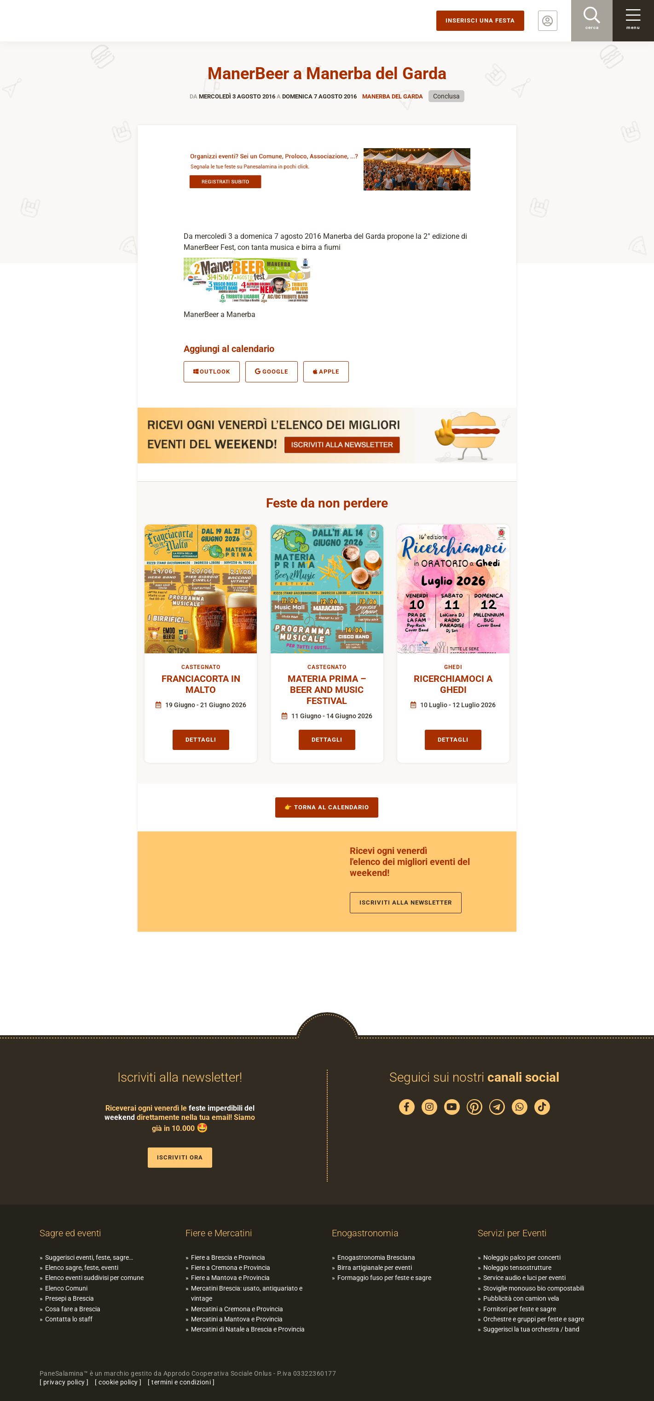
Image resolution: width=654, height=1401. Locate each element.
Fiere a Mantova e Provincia (230, 1277)
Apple (326, 371)
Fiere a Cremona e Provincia (230, 1267)
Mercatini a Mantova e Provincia (237, 1319)
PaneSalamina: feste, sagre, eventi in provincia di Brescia (71, 21)
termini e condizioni (181, 1382)
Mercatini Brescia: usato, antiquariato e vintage (246, 1293)
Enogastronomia (365, 1233)
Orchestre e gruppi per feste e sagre (533, 1319)
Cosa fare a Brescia (72, 1309)
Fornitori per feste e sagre (519, 1309)
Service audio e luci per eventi (524, 1277)
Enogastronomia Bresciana (376, 1257)
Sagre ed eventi (70, 1233)
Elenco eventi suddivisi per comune (94, 1277)
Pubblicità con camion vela (521, 1298)
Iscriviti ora (180, 1157)
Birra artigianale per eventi (374, 1267)
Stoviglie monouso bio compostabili (533, 1288)
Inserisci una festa (480, 20)
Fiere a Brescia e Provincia (228, 1257)
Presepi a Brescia (69, 1298)
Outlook (212, 371)
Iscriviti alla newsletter (405, 902)
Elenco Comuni (66, 1288)
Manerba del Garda (392, 96)
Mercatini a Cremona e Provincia (237, 1309)
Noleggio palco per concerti (522, 1257)
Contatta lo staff (69, 1319)
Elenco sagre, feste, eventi (81, 1267)
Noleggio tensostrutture (517, 1267)
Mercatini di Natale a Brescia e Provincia (248, 1329)
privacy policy (64, 1382)
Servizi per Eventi (512, 1233)
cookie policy (118, 1382)
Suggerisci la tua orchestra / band (531, 1329)
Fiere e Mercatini (218, 1233)
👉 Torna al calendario (326, 807)
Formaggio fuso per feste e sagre (384, 1277)
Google (271, 371)
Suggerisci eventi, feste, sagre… (89, 1257)
